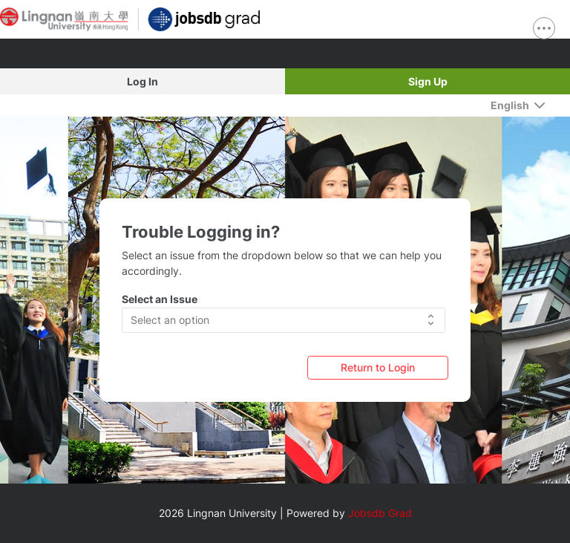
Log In (142, 81)
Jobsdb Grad (380, 513)
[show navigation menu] (544, 28)
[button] (283, 320)
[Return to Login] (377, 367)
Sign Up (428, 81)
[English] (517, 105)
